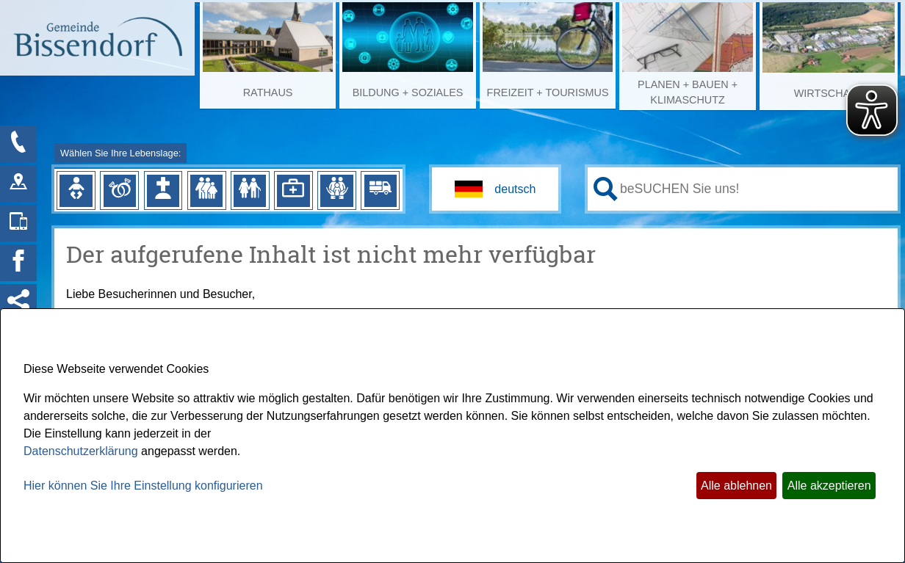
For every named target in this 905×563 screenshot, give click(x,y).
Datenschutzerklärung (81, 451)
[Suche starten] (606, 189)
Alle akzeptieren (829, 485)
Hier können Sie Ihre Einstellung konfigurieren (143, 485)
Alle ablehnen (736, 485)
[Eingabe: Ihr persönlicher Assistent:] (756, 188)
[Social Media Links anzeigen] (18, 302)
